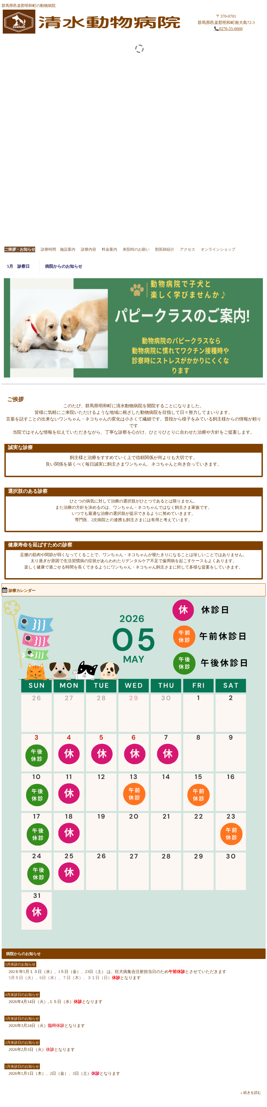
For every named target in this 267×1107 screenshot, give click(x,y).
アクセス (187, 249)
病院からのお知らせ (63, 266)
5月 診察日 (20, 266)
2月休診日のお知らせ (22, 1042)
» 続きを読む (251, 1092)
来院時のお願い (136, 249)
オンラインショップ (218, 249)
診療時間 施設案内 (58, 249)
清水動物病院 (93, 23)
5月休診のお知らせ (20, 964)
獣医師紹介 (164, 249)
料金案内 (109, 249)
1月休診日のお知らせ (22, 1066)
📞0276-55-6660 (228, 28)
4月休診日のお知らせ (22, 995)
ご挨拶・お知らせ (19, 249)
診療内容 (88, 249)
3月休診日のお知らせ (22, 1018)
